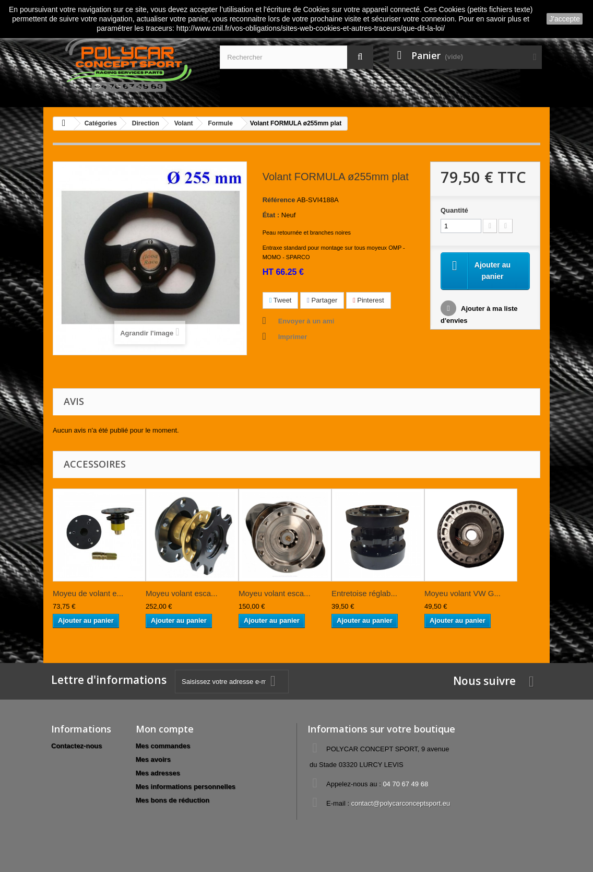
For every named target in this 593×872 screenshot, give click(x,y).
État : (271, 215)
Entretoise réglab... (364, 593)
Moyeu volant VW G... (462, 593)
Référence (279, 200)
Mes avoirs (153, 759)
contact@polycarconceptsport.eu (400, 803)
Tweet (280, 300)
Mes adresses (158, 773)
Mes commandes (163, 746)
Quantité (454, 210)
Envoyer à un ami (306, 321)
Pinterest (368, 300)
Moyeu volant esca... (182, 593)
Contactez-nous (76, 746)
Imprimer (292, 337)
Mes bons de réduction (173, 800)
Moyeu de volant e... (88, 593)
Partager (322, 300)
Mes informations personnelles (185, 786)
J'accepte (564, 19)
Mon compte (165, 729)
